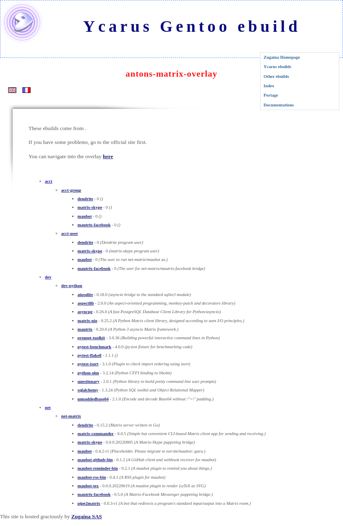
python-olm (88, 373)
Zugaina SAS (86, 516)
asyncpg (85, 311)
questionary (88, 381)
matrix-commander (95, 433)
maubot (84, 216)
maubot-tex (88, 486)
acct (48, 181)
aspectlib (85, 303)
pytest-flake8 (89, 355)
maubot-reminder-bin (97, 468)
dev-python (71, 285)
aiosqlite (85, 294)
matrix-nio (87, 320)
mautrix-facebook (94, 225)
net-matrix (71, 416)
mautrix (85, 329)
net (48, 407)
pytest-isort (88, 364)
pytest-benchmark (94, 347)
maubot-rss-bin (91, 477)
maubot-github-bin (95, 459)
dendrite (85, 199)
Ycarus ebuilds (277, 66)
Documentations (278, 105)
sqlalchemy (87, 390)
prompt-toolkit (91, 338)
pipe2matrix (88, 503)
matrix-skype (89, 207)
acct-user (69, 233)
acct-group (71, 190)
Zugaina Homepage (281, 57)
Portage (270, 95)
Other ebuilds (276, 76)
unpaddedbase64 (92, 399)
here (108, 156)
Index (268, 86)
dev (48, 277)
